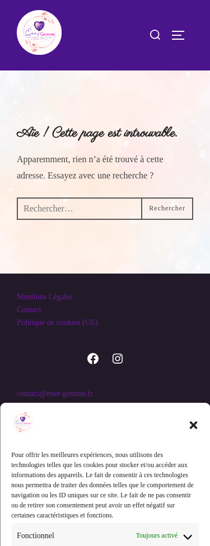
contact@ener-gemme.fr (55, 393)
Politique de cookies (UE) (57, 322)
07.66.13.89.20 (40, 406)
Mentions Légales (45, 297)
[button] (193, 505)
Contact (29, 309)
